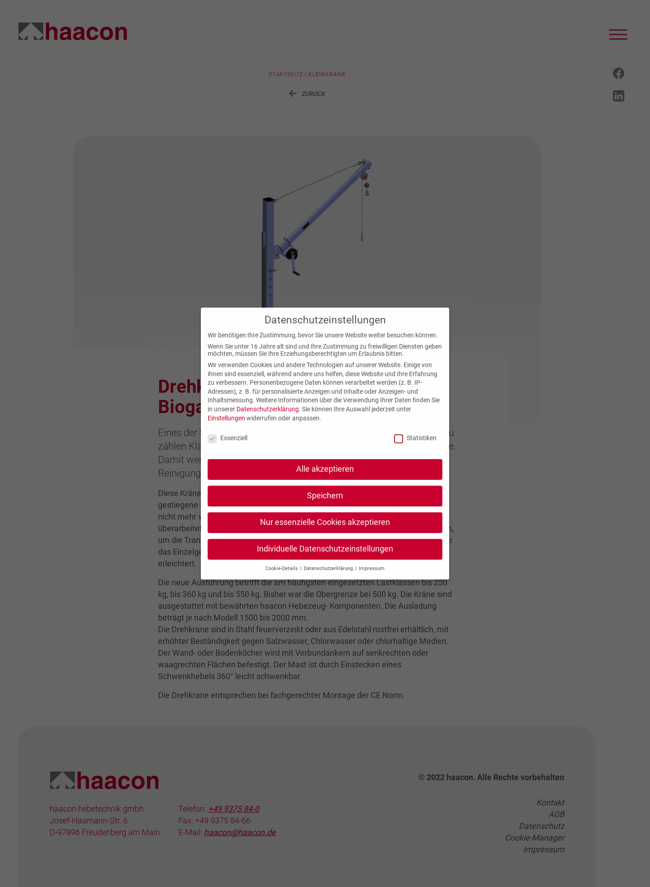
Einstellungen (226, 427)
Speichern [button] (325, 505)
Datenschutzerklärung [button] (329, 577)
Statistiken (415, 447)
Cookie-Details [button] (282, 577)
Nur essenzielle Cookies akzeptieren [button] (325, 531)
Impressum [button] (372, 577)
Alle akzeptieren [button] (325, 478)
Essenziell (227, 447)
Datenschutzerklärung (268, 418)
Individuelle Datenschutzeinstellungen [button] (325, 558)
